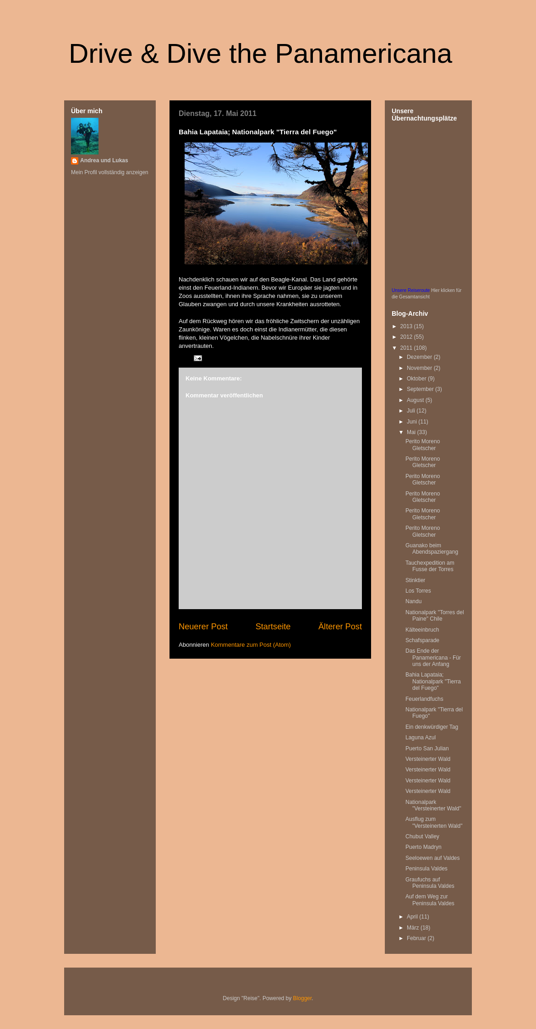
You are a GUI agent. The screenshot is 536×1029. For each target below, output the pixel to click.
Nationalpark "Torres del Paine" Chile (434, 615)
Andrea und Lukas (104, 160)
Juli (411, 410)
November (420, 368)
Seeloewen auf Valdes (432, 858)
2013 (407, 326)
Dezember (420, 357)
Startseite (273, 626)
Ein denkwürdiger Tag (431, 727)
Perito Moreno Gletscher (422, 444)
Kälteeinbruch (422, 630)
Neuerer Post (203, 626)
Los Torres (418, 591)
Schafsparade (422, 640)
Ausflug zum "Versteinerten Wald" (433, 822)
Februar (417, 938)
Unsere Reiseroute (411, 290)
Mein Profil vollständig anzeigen (109, 172)
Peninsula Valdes (426, 868)
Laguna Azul (420, 737)
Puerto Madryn (423, 847)
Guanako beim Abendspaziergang (431, 548)
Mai (412, 432)
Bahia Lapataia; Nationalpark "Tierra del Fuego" (433, 681)
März (414, 927)
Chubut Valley (422, 836)
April (413, 916)
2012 (407, 337)
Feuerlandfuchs (424, 699)
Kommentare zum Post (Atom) (251, 644)
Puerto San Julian (427, 748)
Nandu (413, 601)
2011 (407, 348)
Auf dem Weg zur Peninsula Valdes (429, 899)
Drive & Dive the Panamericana (260, 53)
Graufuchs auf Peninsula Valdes (429, 882)
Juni (412, 421)
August (416, 400)
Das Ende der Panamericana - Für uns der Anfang (433, 657)
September (421, 389)
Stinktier (415, 580)
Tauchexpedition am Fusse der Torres (429, 566)
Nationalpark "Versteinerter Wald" (433, 805)
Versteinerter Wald (427, 759)
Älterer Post (340, 626)
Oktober (417, 378)
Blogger (302, 998)
